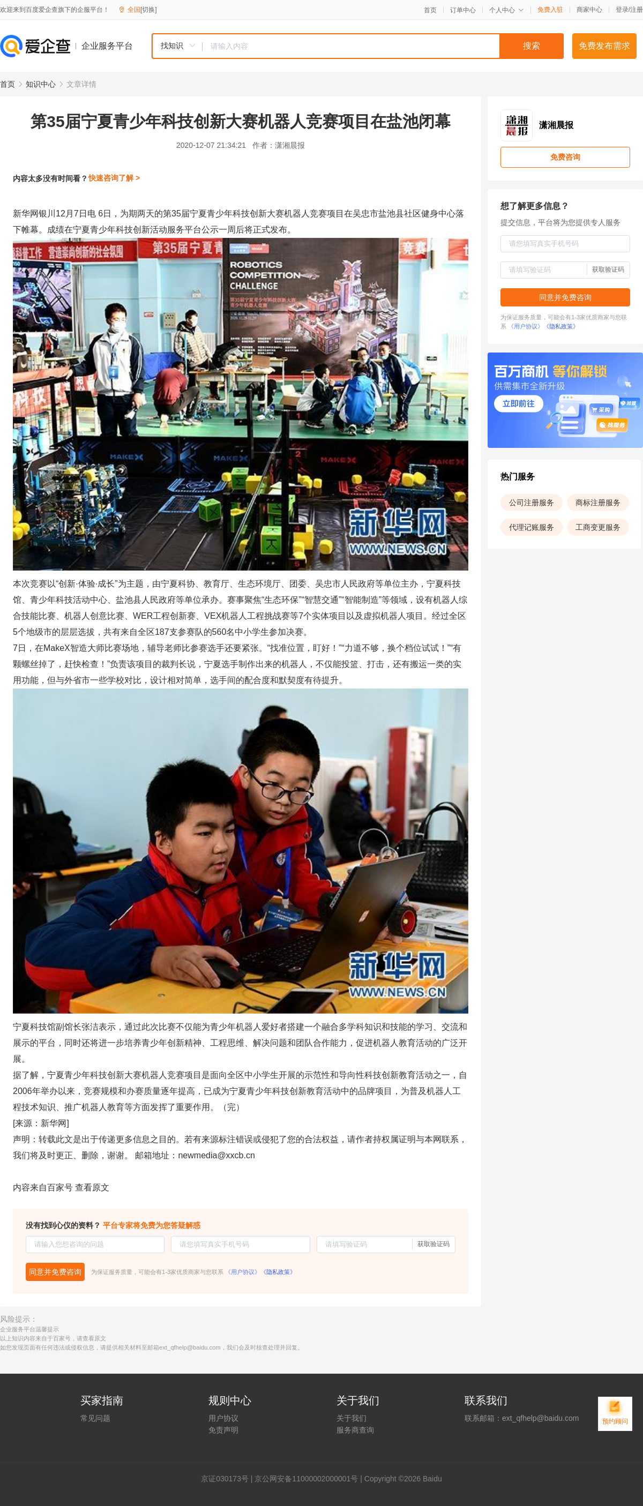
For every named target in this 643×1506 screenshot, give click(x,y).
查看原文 (92, 1187)
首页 (430, 10)
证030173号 (228, 1478)
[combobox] (357, 46)
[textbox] (383, 46)
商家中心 (589, 9)
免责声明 (223, 1430)
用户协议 (223, 1418)
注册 (636, 9)
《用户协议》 (242, 1272)
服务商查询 (355, 1430)
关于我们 (352, 1418)
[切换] (148, 9)
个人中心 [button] (506, 10)
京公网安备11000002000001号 (306, 1478)
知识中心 (41, 84)
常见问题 (95, 1418)
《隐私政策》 (278, 1272)
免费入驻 (550, 9)
